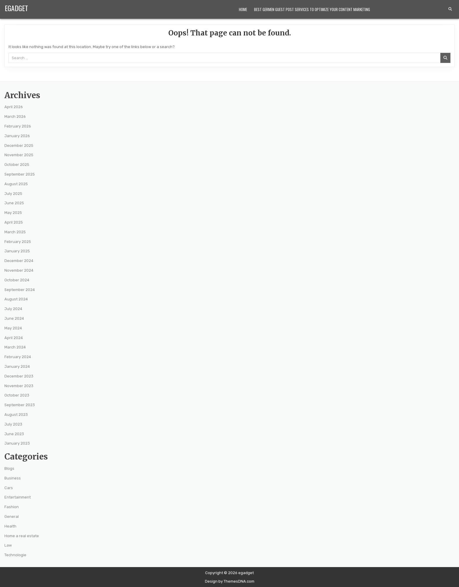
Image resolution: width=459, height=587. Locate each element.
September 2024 (19, 289)
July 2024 (13, 309)
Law (8, 545)
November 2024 (18, 270)
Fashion (11, 507)
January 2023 (17, 443)
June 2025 (14, 203)
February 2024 (17, 357)
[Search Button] (450, 9)
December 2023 (18, 376)
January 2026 (17, 136)
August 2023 (16, 414)
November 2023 (18, 386)
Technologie (15, 555)
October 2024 (16, 280)
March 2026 (15, 116)
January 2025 (17, 251)
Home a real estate (21, 536)
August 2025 (16, 184)
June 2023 (14, 434)
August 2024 (16, 299)
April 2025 (13, 222)
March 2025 (15, 232)
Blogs (9, 468)
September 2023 (19, 405)
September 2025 (19, 174)
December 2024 (18, 260)
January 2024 (17, 366)
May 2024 (13, 328)
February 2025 (17, 241)
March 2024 (15, 347)
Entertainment (17, 497)
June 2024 (14, 318)
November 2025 (18, 155)
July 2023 (13, 424)
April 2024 (13, 338)
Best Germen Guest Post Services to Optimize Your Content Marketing (312, 9)
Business (12, 478)
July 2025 (13, 193)
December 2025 (18, 145)
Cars (8, 488)
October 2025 (16, 164)
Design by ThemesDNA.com (229, 581)
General (11, 516)
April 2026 (13, 107)
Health (10, 526)
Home (243, 9)
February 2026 (17, 126)
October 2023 (16, 395)
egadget (16, 8)
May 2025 (13, 212)
